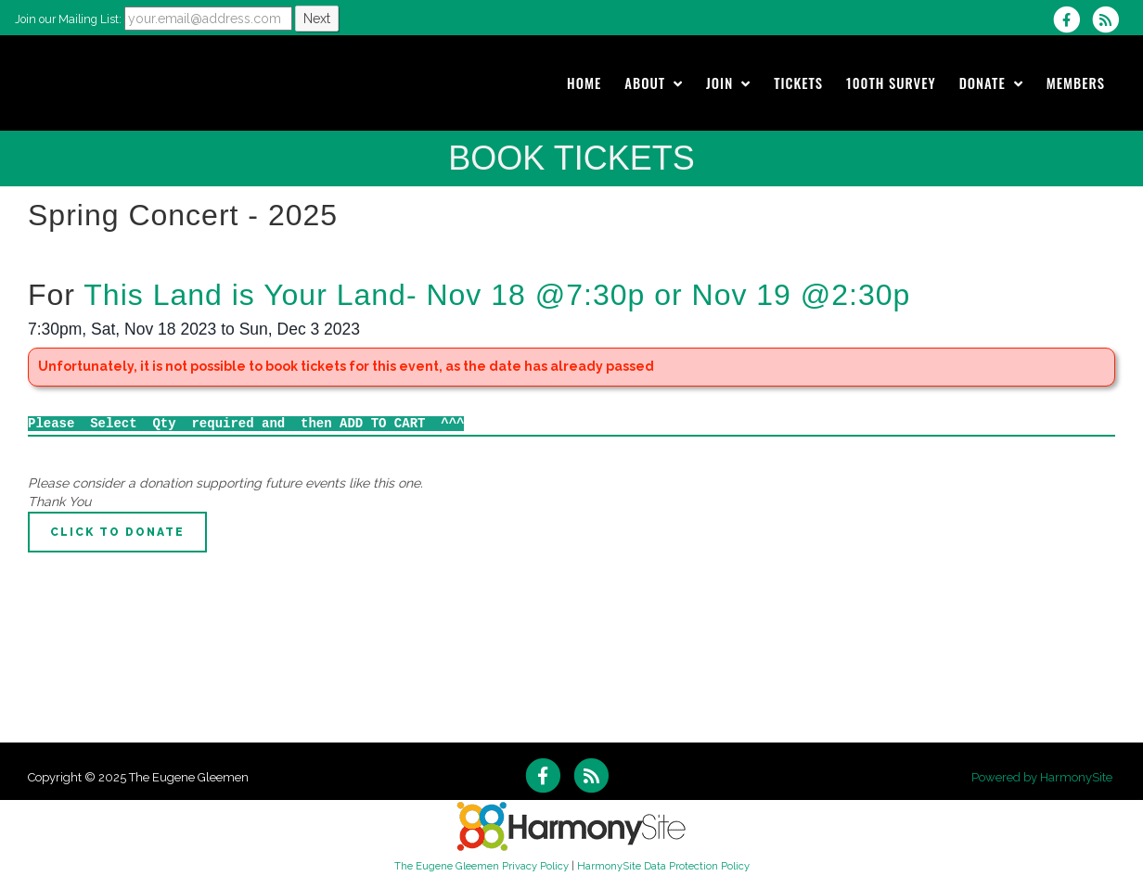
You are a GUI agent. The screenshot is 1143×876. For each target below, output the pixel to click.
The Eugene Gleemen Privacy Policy (481, 865)
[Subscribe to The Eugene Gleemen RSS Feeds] (1110, 19)
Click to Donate (117, 532)
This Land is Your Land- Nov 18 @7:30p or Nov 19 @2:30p (496, 294)
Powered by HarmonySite (1041, 777)
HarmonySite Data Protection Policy (663, 865)
